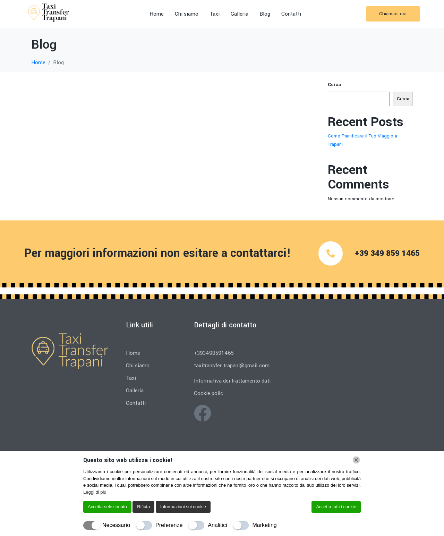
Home (157, 14)
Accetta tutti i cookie (336, 506)
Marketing (264, 525)
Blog (264, 14)
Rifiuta (143, 506)
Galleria (239, 14)
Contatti (291, 14)
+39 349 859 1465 (387, 253)
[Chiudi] (356, 459)
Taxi (215, 14)
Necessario (116, 525)
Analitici (217, 525)
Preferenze (168, 525)
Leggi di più (94, 492)
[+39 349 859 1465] (330, 253)
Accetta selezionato (107, 506)
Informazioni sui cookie (183, 506)
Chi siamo (186, 14)
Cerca (334, 84)
